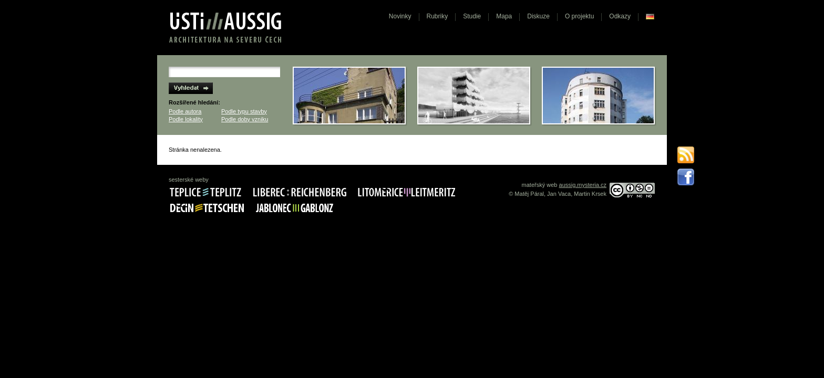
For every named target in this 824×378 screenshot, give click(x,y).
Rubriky (437, 16)
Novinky (400, 16)
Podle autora (185, 111)
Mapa (504, 16)
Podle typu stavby (244, 111)
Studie (472, 16)
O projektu (579, 16)
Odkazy (620, 16)
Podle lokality (186, 119)
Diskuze (538, 16)
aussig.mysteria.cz (582, 185)
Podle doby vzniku (244, 119)
